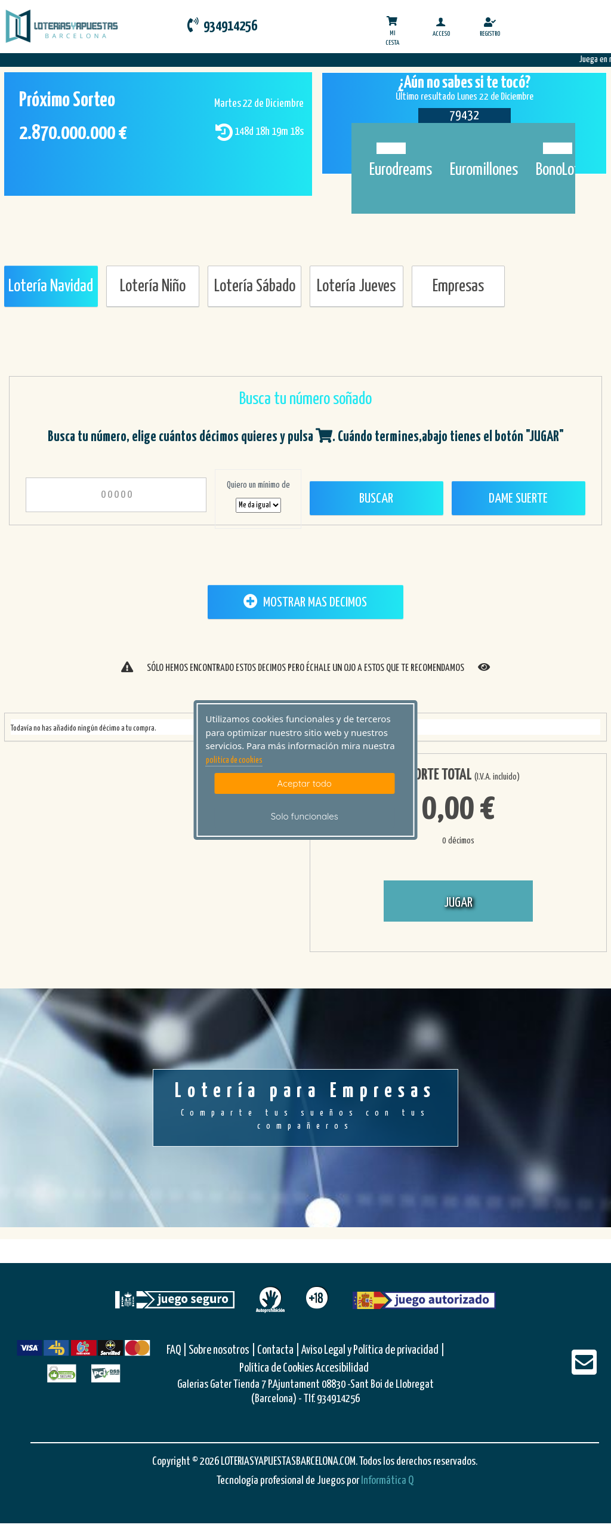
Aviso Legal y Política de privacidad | (373, 1350)
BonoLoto (561, 170)
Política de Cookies (276, 1368)
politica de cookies (234, 760)
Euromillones (484, 170)
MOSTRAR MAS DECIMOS (305, 601)
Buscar (376, 499)
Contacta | (278, 1350)
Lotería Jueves (356, 286)
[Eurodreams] (388, 141)
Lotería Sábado (254, 286)
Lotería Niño (153, 286)
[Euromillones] (468, 141)
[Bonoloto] (554, 141)
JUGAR (458, 903)
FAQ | (177, 1350)
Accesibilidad (342, 1368)
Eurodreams (400, 170)
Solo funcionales (304, 816)
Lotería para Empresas (305, 1107)
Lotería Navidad (50, 286)
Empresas (458, 286)
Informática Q (387, 1480)
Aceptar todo (304, 783)
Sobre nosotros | (222, 1350)
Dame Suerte (518, 499)
